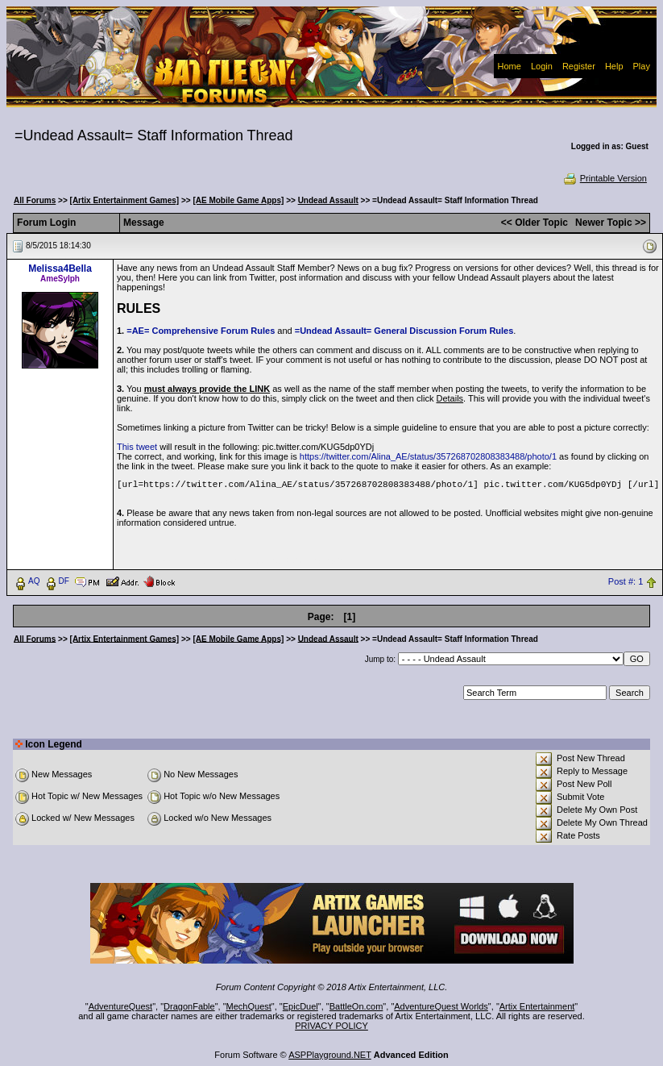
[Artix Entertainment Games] (125, 200)
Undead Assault (328, 200)
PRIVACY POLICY (331, 1026)
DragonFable (189, 1006)
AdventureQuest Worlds (441, 1006)
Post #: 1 (625, 581)
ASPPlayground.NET (329, 1055)
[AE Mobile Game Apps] (238, 200)
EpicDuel (300, 1006)
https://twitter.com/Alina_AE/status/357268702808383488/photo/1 (428, 456)
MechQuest (248, 1006)
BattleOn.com (356, 1006)
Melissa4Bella (60, 268)
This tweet (137, 447)
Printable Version (604, 178)
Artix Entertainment (537, 1006)
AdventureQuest (121, 1006)
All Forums (35, 200)
